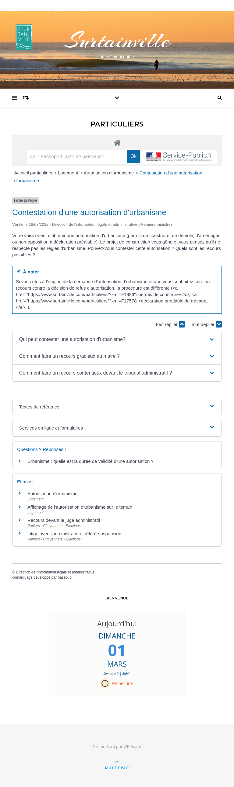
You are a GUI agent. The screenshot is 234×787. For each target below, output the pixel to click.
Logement (69, 172)
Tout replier (170, 324)
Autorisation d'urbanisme (109, 172)
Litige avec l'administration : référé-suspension (74, 533)
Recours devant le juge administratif (63, 520)
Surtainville (117, 40)
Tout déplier (206, 324)
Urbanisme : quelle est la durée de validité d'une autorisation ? (90, 461)
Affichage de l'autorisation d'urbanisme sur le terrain (79, 507)
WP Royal (132, 746)
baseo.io (64, 577)
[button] (117, 339)
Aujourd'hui (117, 623)
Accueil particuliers (34, 172)
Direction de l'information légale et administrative (55, 572)
